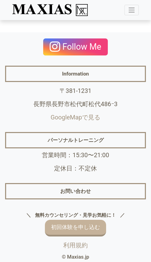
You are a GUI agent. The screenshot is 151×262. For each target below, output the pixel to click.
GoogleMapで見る (75, 117)
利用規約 (75, 245)
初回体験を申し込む (75, 227)
